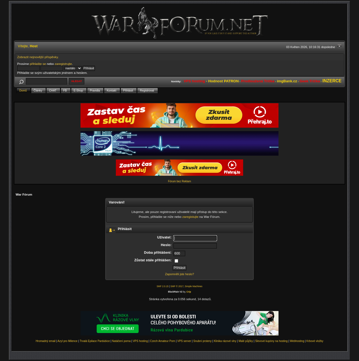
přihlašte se (38, 63)
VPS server (184, 341)
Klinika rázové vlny (225, 341)
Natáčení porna (121, 341)
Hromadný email (45, 341)
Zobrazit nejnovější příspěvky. (38, 57)
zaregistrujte (63, 63)
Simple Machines (193, 286)
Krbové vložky (315, 341)
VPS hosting (140, 341)
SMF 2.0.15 (163, 286)
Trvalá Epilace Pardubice (95, 341)
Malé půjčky (246, 341)
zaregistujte (190, 216)
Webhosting (297, 341)
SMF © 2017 (177, 286)
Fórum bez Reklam (179, 181)
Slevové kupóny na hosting (271, 341)
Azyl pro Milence (68, 341)
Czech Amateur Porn (162, 341)
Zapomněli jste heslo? (179, 274)
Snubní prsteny (202, 341)
